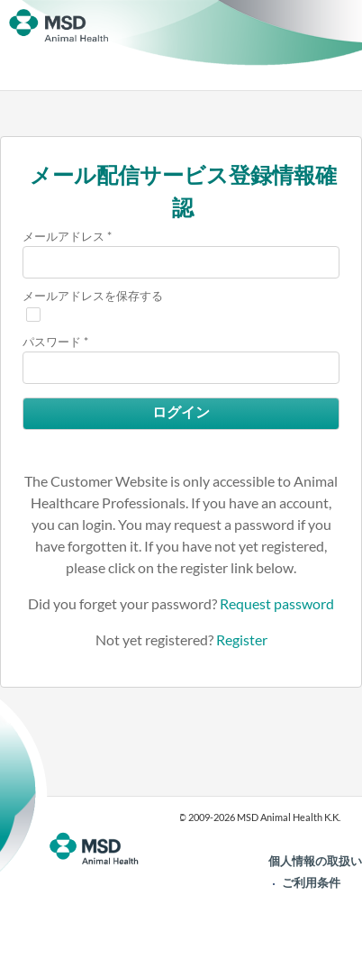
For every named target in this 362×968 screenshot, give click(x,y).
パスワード (52, 341)
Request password (277, 603)
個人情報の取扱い (315, 861)
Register (241, 639)
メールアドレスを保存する (93, 295)
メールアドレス (63, 236)
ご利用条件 (311, 882)
